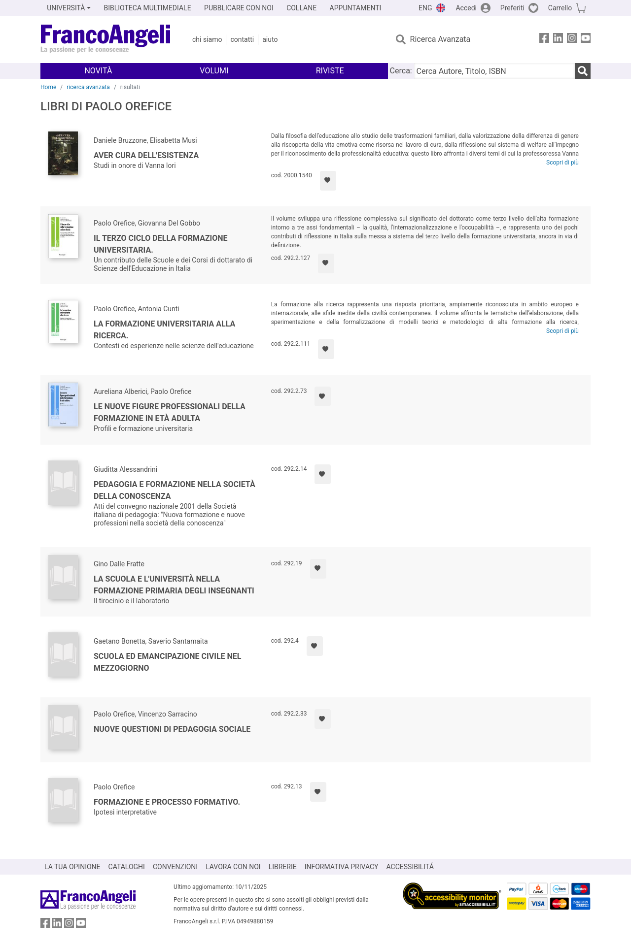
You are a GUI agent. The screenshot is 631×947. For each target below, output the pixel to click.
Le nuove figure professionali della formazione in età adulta (169, 412)
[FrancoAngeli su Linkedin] (558, 39)
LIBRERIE (283, 867)
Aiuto (270, 39)
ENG (425, 8)
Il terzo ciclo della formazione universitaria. (161, 244)
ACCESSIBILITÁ (410, 867)
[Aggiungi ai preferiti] (328, 181)
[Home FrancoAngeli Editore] (105, 39)
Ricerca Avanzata (440, 39)
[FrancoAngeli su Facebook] (544, 39)
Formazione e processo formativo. (167, 802)
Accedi (466, 8)
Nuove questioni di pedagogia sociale (172, 729)
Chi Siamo (207, 39)
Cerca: (401, 70)
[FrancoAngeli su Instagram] (572, 39)
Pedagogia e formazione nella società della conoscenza (174, 490)
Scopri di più (562, 162)
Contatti (242, 39)
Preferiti (512, 8)
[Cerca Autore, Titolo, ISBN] (494, 71)
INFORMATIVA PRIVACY (342, 867)
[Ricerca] (583, 71)
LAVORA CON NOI (233, 867)
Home (48, 87)
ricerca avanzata (88, 87)
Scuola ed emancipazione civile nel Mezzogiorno (167, 662)
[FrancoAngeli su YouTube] (586, 39)
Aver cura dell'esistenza (146, 155)
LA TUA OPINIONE (72, 867)
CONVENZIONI (175, 867)
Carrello (560, 8)
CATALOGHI (126, 867)
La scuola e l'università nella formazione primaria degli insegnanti (174, 584)
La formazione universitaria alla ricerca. (164, 329)
